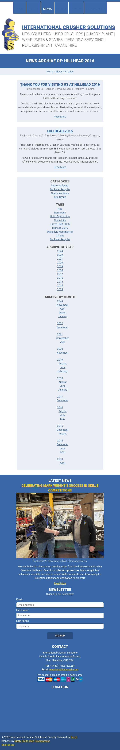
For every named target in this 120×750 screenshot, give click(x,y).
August (62, 363)
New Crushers (36, 34)
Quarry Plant (99, 34)
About (33, 9)
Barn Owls (60, 212)
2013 (60, 289)
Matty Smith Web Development (32, 741)
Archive (69, 71)
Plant (61, 9)
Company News (60, 193)
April (62, 308)
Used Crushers (68, 34)
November (62, 304)
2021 (60, 258)
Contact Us (95, 9)
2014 (60, 285)
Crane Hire (66, 45)
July (62, 341)
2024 (60, 251)
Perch (74, 737)
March (62, 312)
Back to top (8, 744)
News (47, 9)
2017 (60, 274)
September (62, 338)
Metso (60, 235)
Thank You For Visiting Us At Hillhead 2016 (60, 84)
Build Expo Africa (60, 216)
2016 (60, 277)
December (62, 327)
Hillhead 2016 (60, 131)
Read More (60, 116)
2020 (60, 262)
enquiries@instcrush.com (63, 669)
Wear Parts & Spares (42, 39)
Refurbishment (37, 45)
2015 (60, 281)
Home (19, 9)
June (62, 367)
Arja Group (60, 197)
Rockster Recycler (60, 189)
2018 (60, 270)
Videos (76, 9)
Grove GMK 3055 (60, 224)
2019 (60, 266)
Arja (60, 208)
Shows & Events (60, 185)
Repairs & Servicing (84, 39)
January (62, 316)
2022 (60, 254)
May (62, 418)
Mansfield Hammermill (60, 231)
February (62, 371)
